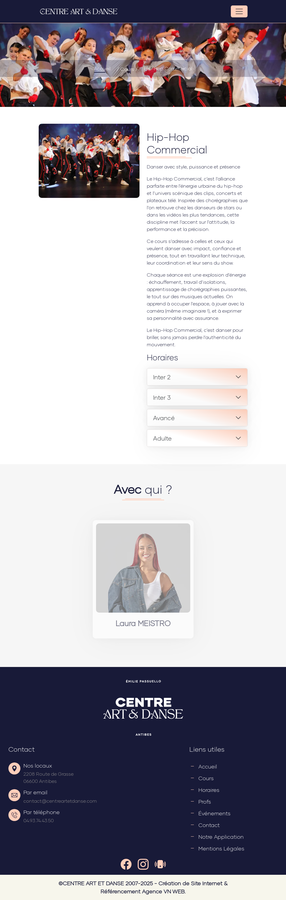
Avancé (196, 417)
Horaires (208, 789)
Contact (209, 825)
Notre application (221, 836)
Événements (214, 813)
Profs (204, 801)
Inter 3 (194, 397)
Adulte (195, 438)
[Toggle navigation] (239, 11)
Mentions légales (221, 848)
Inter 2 (194, 376)
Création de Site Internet (190, 883)
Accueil (102, 68)
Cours (206, 778)
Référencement (120, 891)
